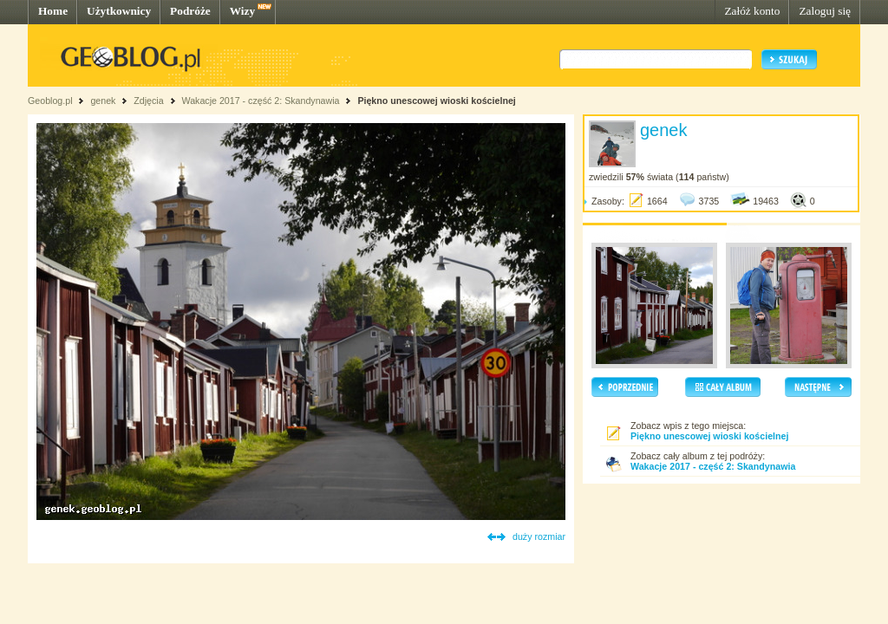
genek (102, 100)
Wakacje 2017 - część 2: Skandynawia (260, 100)
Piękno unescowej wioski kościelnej (436, 100)
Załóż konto (752, 10)
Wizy (242, 10)
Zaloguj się (825, 10)
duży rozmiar (539, 536)
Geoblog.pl (50, 100)
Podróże (190, 10)
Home (53, 10)
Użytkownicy (119, 10)
